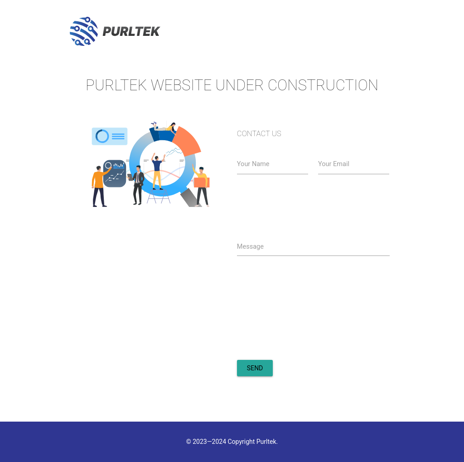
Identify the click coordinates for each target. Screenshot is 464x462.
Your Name (253, 164)
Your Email (333, 164)
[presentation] (306, 332)
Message (250, 247)
